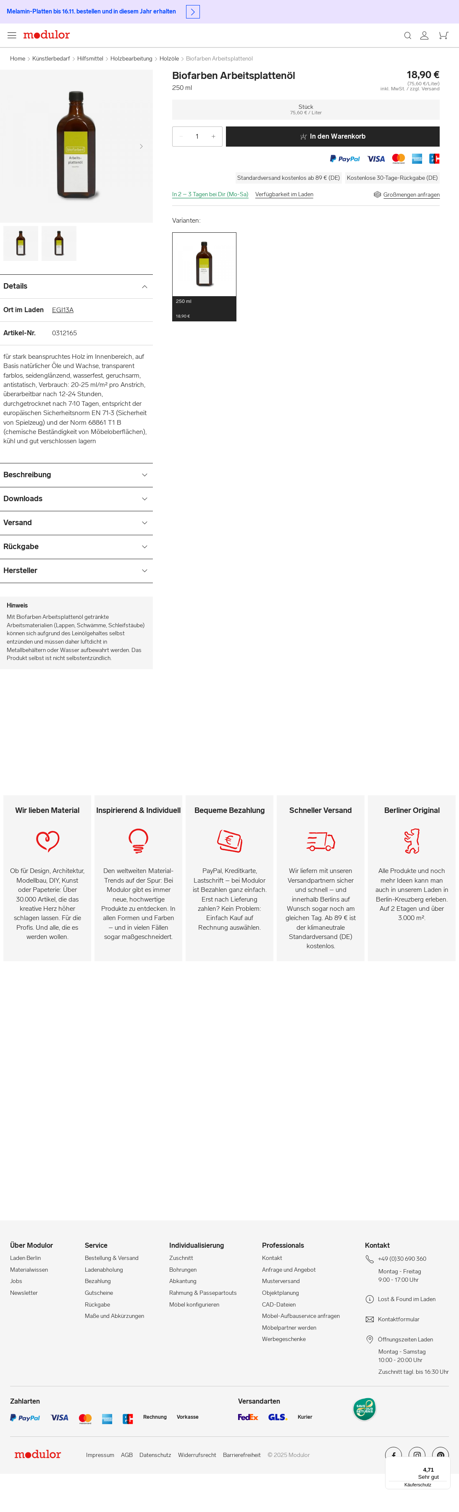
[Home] (55, 76)
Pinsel (121, 75)
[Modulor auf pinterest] (440, 1496)
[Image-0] (20, 281)
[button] (204, 315)
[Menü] (446, 1462)
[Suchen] (188, 53)
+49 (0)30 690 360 (33, 30)
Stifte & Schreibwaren (213, 75)
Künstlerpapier (157, 75)
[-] (178, 175)
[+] (217, 175)
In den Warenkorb (333, 174)
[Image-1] (59, 281)
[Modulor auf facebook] (393, 1496)
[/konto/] (419, 54)
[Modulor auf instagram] (417, 1496)
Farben (95, 75)
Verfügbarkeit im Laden (284, 232)
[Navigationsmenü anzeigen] (15, 76)
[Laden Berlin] (398, 54)
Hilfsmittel (312, 75)
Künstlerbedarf (270, 75)
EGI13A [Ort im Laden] (62, 348)
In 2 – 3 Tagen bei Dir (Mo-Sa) (210, 232)
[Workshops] (311, 54)
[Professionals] (360, 54)
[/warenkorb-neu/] (439, 54)
